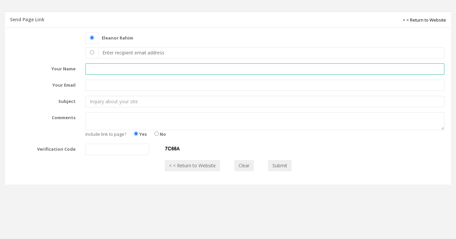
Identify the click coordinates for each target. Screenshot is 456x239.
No (160, 134)
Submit (279, 165)
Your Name (63, 69)
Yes (140, 134)
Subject (67, 101)
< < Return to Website (424, 20)
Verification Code (56, 149)
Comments (64, 117)
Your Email (64, 85)
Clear (244, 165)
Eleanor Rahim (117, 38)
